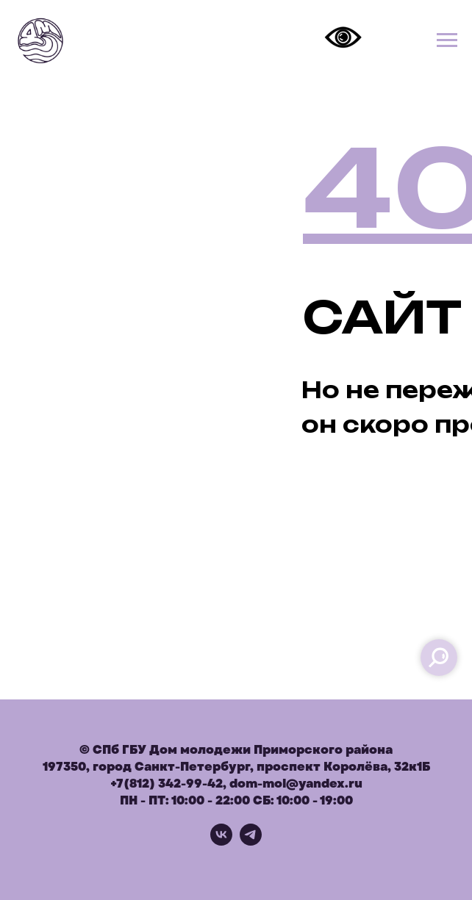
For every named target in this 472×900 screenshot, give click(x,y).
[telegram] (251, 841)
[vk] (221, 841)
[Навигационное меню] (447, 40)
